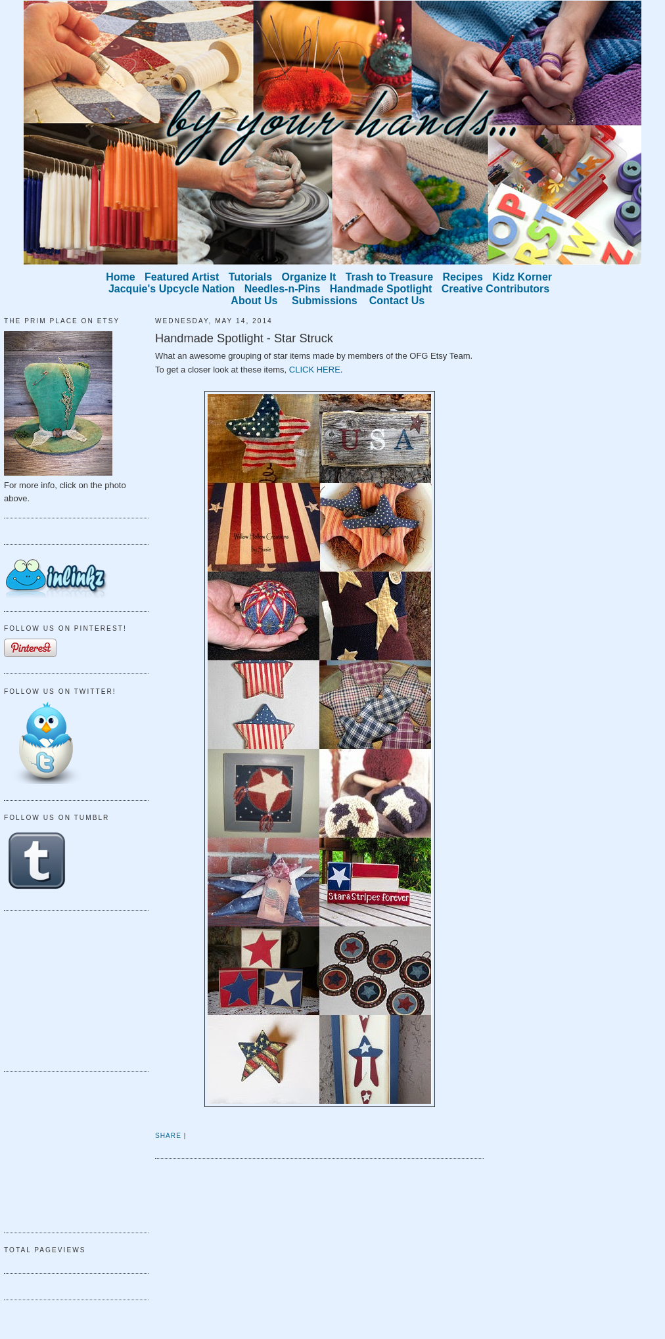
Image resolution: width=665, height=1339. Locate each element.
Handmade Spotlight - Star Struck (244, 338)
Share (168, 1135)
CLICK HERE (314, 369)
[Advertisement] (69, 989)
